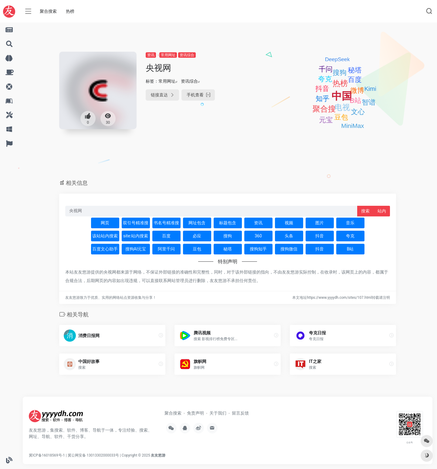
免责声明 (195, 413)
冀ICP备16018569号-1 (47, 455)
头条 (289, 235)
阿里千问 (166, 249)
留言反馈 (240, 413)
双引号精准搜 (135, 222)
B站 (350, 249)
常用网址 (168, 55)
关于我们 (217, 413)
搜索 (365, 211)
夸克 (350, 235)
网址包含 (196, 222)
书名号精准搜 (166, 222)
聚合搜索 (48, 11)
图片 (319, 222)
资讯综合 (187, 55)
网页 (105, 222)
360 (258, 235)
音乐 (350, 222)
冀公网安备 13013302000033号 (93, 455)
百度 (166, 235)
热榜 (70, 11)
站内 (382, 211)
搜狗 (227, 235)
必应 (197, 235)
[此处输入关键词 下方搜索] (211, 211)
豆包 (197, 249)
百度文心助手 (105, 249)
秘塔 (227, 249)
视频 (289, 222)
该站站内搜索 (105, 235)
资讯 (150, 55)
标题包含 (227, 222)
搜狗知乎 (258, 249)
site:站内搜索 (135, 235)
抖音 (319, 235)
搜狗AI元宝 (135, 249)
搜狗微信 (288, 249)
